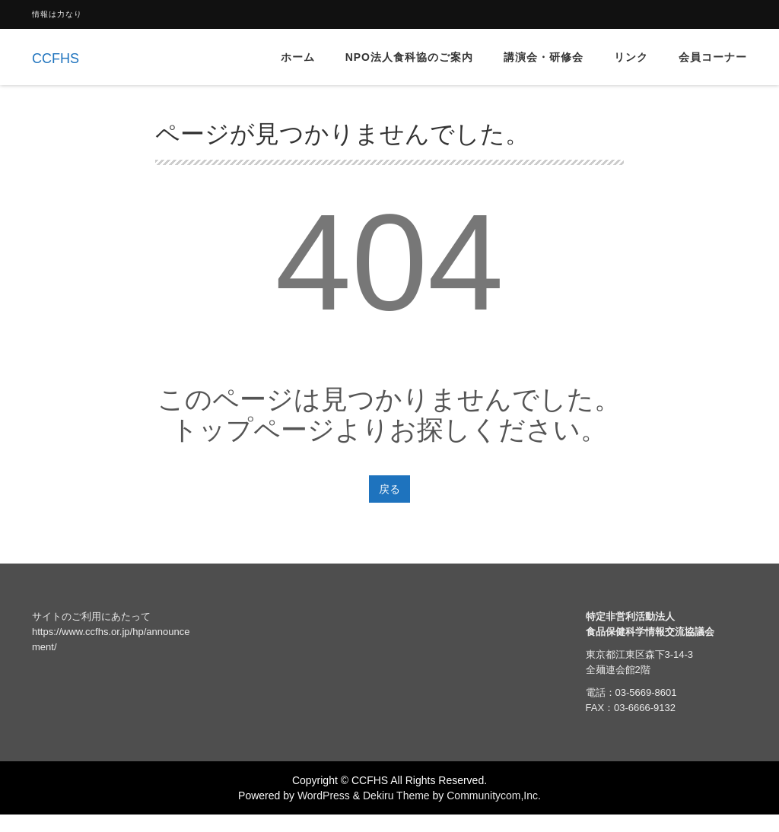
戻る (389, 489)
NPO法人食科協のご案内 (409, 57)
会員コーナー (713, 57)
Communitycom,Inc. (494, 795)
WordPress (323, 795)
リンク (631, 57)
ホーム (298, 57)
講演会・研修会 (543, 57)
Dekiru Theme (396, 795)
